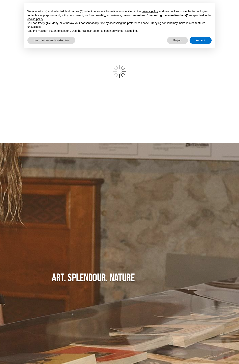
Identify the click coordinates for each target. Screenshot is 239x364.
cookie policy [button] (35, 19)
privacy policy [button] (150, 11)
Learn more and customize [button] (51, 40)
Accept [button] (200, 40)
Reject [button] (177, 40)
